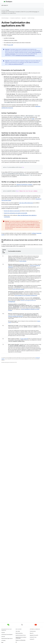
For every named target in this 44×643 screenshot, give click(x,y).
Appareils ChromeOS (34, 635)
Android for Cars (33, 637)
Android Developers (5, 18)
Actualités (3, 640)
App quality (4, 5)
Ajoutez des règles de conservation (12, 211)
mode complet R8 (24, 338)
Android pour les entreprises (6, 634)
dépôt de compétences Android (15, 64)
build (33, 118)
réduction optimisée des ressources (15, 316)
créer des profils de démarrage (26, 203)
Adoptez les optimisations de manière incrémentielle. (15, 213)
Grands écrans (33, 631)
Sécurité (3, 636)
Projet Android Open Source (6, 638)
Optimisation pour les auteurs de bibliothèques (25, 55)
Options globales (22, 261)
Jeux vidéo (18, 631)
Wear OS (31, 633)
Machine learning (19, 633)
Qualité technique (31, 18)
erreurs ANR (10, 45)
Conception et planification (15, 18)
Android (3, 632)
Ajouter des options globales (18, 289)
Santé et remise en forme (21, 635)
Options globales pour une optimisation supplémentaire (26, 295)
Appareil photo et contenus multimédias (21, 638)
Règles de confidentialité (20, 640)
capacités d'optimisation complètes (24, 184)
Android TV (32, 639)
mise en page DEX (30, 224)
